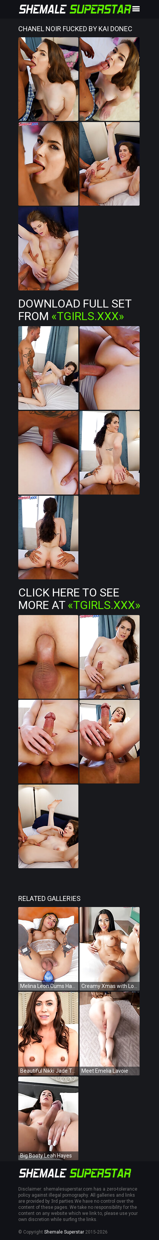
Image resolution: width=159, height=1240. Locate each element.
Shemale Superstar (64, 1232)
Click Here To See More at (79, 599)
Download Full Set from (74, 310)
